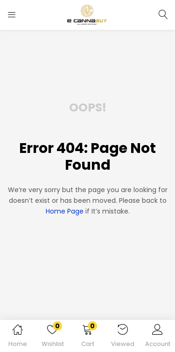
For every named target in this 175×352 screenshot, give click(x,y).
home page (65, 211)
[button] (87, 337)
